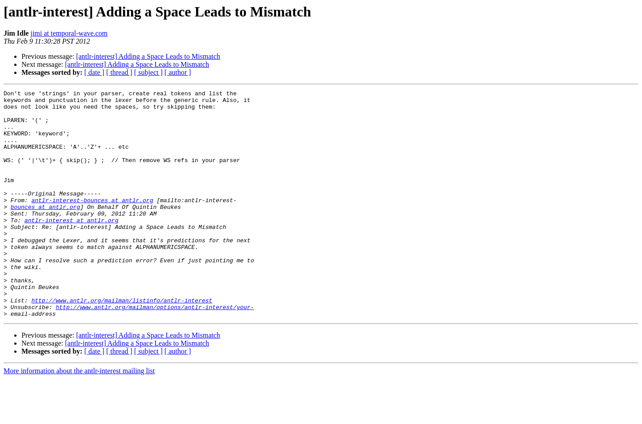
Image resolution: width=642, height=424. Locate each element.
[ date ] (94, 72)
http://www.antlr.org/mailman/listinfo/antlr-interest (121, 343)
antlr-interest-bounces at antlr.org (92, 223)
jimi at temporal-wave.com (68, 33)
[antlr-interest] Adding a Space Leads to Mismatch (148, 56)
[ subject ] (148, 72)
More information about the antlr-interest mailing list (79, 416)
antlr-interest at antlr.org (72, 247)
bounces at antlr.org (45, 231)
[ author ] (178, 72)
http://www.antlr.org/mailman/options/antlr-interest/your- (155, 351)
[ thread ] (119, 72)
